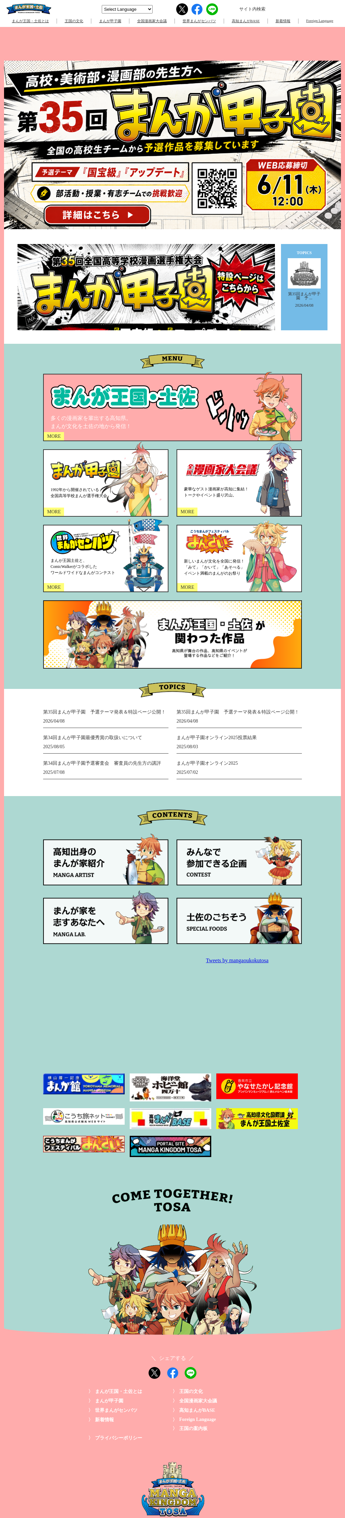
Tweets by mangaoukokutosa (237, 960)
